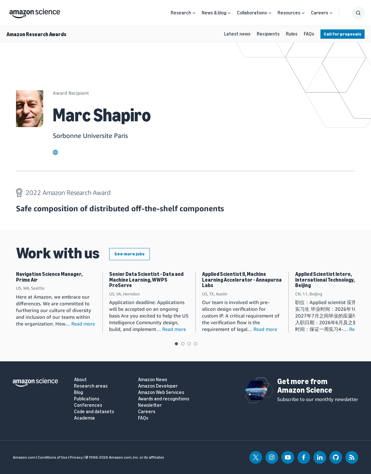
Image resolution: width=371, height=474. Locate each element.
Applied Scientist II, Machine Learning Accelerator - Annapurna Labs (242, 279)
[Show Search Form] (358, 12)
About (80, 379)
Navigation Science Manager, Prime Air (49, 277)
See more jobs (129, 254)
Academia (84, 418)
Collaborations (252, 13)
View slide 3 (189, 343)
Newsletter (150, 405)
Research (181, 13)
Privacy (76, 457)
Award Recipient (71, 93)
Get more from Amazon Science (304, 385)
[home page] (34, 11)
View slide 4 (195, 343)
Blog (78, 392)
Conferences (88, 405)
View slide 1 (176, 343)
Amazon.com (24, 457)
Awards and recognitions (163, 399)
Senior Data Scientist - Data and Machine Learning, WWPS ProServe (146, 279)
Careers (319, 13)
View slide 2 (182, 343)
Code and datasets (94, 411)
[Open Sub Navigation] (194, 13)
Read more (83, 323)
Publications (86, 399)
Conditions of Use (53, 457)
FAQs (309, 34)
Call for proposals (342, 34)
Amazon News (152, 379)
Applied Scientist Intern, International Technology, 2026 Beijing (331, 279)
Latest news (237, 34)
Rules (291, 34)
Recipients (268, 34)
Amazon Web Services (161, 392)
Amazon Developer (158, 386)
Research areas (91, 386)
